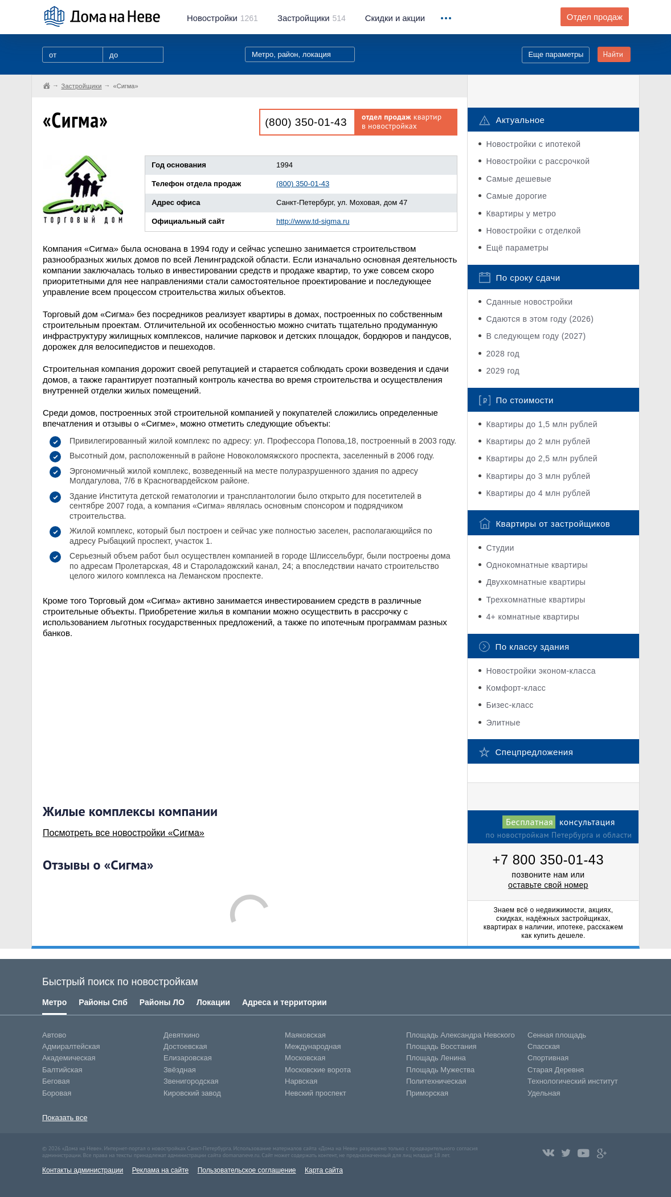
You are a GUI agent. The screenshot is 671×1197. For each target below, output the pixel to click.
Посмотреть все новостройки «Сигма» (123, 833)
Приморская (427, 1093)
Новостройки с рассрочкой (538, 161)
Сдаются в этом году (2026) (540, 318)
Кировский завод (192, 1093)
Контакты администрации (82, 1170)
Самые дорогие (516, 195)
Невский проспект (315, 1093)
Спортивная (547, 1057)
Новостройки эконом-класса (541, 670)
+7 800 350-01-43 (548, 859)
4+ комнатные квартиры (532, 616)
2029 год (502, 370)
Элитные (503, 722)
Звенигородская (190, 1081)
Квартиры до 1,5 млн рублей (542, 424)
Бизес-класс (509, 705)
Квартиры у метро (521, 213)
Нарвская (301, 1081)
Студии (500, 547)
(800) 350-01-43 (306, 122)
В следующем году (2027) (536, 336)
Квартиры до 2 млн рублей (538, 441)
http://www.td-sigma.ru (313, 221)
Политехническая (436, 1081)
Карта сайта (324, 1170)
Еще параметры (555, 54)
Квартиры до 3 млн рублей (538, 476)
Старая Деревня (555, 1069)
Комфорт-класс (516, 687)
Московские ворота (318, 1069)
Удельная (543, 1093)
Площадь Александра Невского (460, 1035)
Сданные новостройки (529, 301)
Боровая (56, 1093)
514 (311, 18)
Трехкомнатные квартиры (535, 599)
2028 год (502, 353)
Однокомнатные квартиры (537, 564)
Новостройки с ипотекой (533, 144)
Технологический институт (572, 1081)
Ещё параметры (517, 247)
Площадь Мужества (440, 1069)
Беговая (55, 1081)
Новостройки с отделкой (533, 230)
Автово (54, 1035)
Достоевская (185, 1046)
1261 (222, 18)
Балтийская (62, 1069)
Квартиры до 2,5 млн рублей (542, 458)
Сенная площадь (556, 1035)
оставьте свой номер (548, 884)
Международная (313, 1046)
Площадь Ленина (436, 1057)
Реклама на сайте (160, 1170)
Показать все (64, 1117)
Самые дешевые (518, 178)
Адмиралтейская (71, 1046)
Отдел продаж (595, 17)
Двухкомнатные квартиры (536, 582)
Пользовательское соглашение (247, 1170)
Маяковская (305, 1035)
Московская (305, 1057)
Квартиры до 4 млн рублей (538, 493)
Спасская (543, 1046)
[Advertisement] (128, 721)
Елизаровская (187, 1057)
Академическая (69, 1057)
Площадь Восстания (441, 1046)
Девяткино (181, 1035)
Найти (613, 54)
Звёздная (179, 1069)
